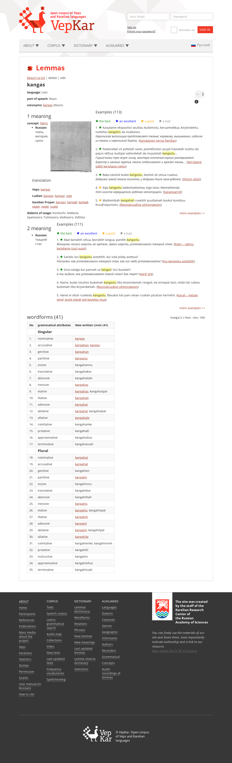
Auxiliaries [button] (117, 45)
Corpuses (108, 620)
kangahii (81, 477)
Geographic (110, 632)
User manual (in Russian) (30, 686)
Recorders (109, 650)
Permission (26, 672)
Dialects (107, 613)
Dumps (24, 665)
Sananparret (172, 192)
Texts (50, 607)
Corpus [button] (56, 45)
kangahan (82, 345)
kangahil (81, 523)
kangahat (81, 457)
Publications (27, 626)
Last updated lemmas (83, 650)
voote (45, 206)
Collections (54, 640)
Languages (109, 607)
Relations (80, 624)
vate (69, 196)
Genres (107, 626)
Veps (22, 647)
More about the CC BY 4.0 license (174, 651)
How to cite (26, 694)
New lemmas (83, 636)
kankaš (83, 202)
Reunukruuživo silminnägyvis (140, 205)
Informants (109, 638)
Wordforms (82, 617)
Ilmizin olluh (191, 179)
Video (50, 646)
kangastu (81, 358)
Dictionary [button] (85, 45)
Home (23, 608)
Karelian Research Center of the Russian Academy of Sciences (191, 616)
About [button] (31, 45)
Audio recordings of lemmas (111, 673)
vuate (54, 206)
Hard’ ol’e (146, 274)
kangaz (45, 189)
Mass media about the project (27, 636)
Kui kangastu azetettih (178, 261)
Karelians (25, 653)
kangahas (81, 385)
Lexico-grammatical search (55, 624)
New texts (53, 653)
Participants (27, 614)
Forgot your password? (141, 31)
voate (36, 206)
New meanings (84, 642)
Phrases (79, 630)
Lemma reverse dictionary (85, 661)
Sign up (131, 27)
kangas (48, 105)
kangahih (81, 517)
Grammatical (111, 657)
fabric (44, 123)
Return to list (36, 78)
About (24, 601)
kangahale (82, 418)
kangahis (81, 504)
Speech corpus (57, 613)
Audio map (54, 634)
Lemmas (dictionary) (82, 609)
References (26, 620)
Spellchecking (56, 679)
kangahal (81, 404)
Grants (23, 678)
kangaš (72, 202)
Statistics (25, 659)
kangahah (82, 398)
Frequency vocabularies (55, 671)
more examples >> (192, 213)
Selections (81, 669)
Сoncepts (108, 663)
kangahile (82, 537)
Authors (107, 644)
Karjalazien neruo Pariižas (158, 140)
